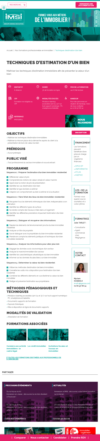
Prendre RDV (78, 438)
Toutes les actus (61, 419)
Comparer (20, 438)
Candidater (59, 438)
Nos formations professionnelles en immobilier (34, 50)
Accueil (10, 50)
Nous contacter (40, 438)
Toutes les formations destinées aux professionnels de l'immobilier (34, 358)
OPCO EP (79, 166)
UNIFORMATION (82, 169)
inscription (81, 133)
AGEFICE (79, 175)
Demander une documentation (82, 5)
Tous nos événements (15, 419)
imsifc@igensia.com (82, 284)
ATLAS (78, 172)
